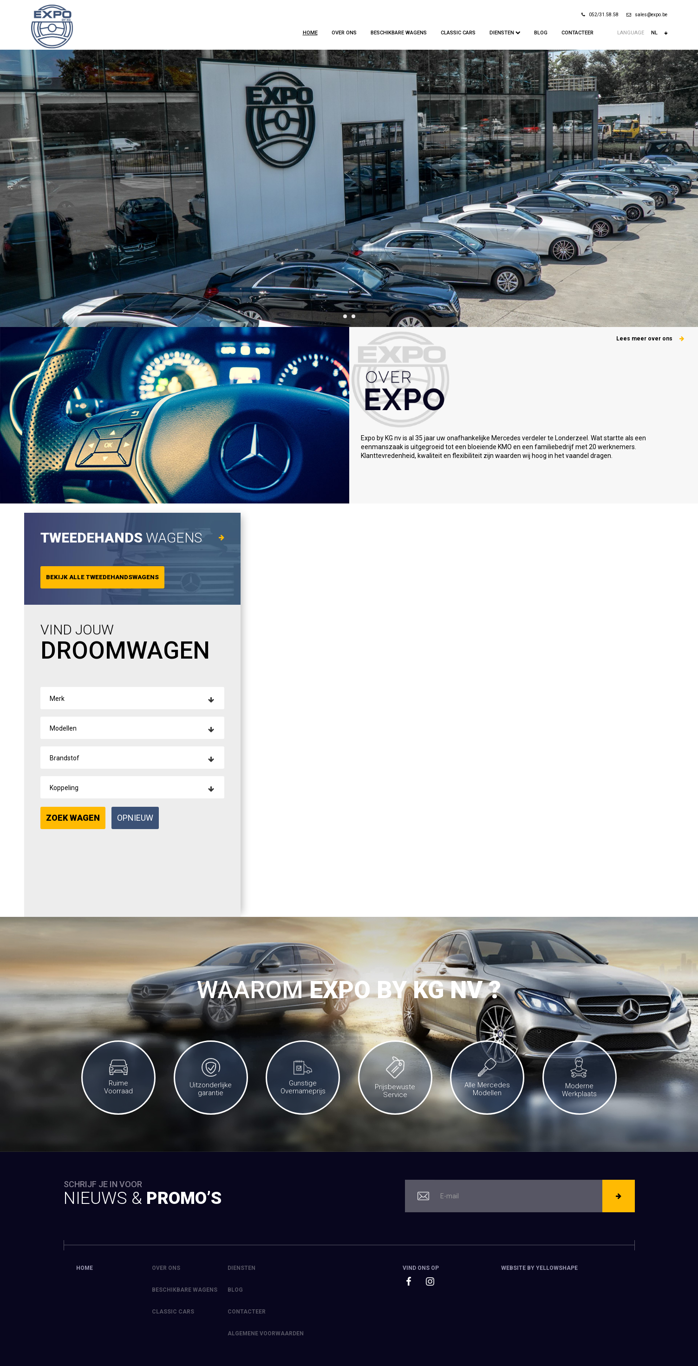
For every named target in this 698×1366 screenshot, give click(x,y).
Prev (12, 188)
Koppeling (64, 787)
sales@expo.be (646, 14)
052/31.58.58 (600, 14)
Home (310, 33)
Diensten (504, 33)
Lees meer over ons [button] (650, 338)
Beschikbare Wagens (399, 33)
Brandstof (64, 758)
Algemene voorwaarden (266, 1333)
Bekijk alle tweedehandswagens (102, 577)
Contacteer (577, 33)
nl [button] (659, 33)
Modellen (63, 728)
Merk (57, 698)
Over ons (344, 33)
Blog (541, 33)
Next (685, 188)
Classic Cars (458, 33)
